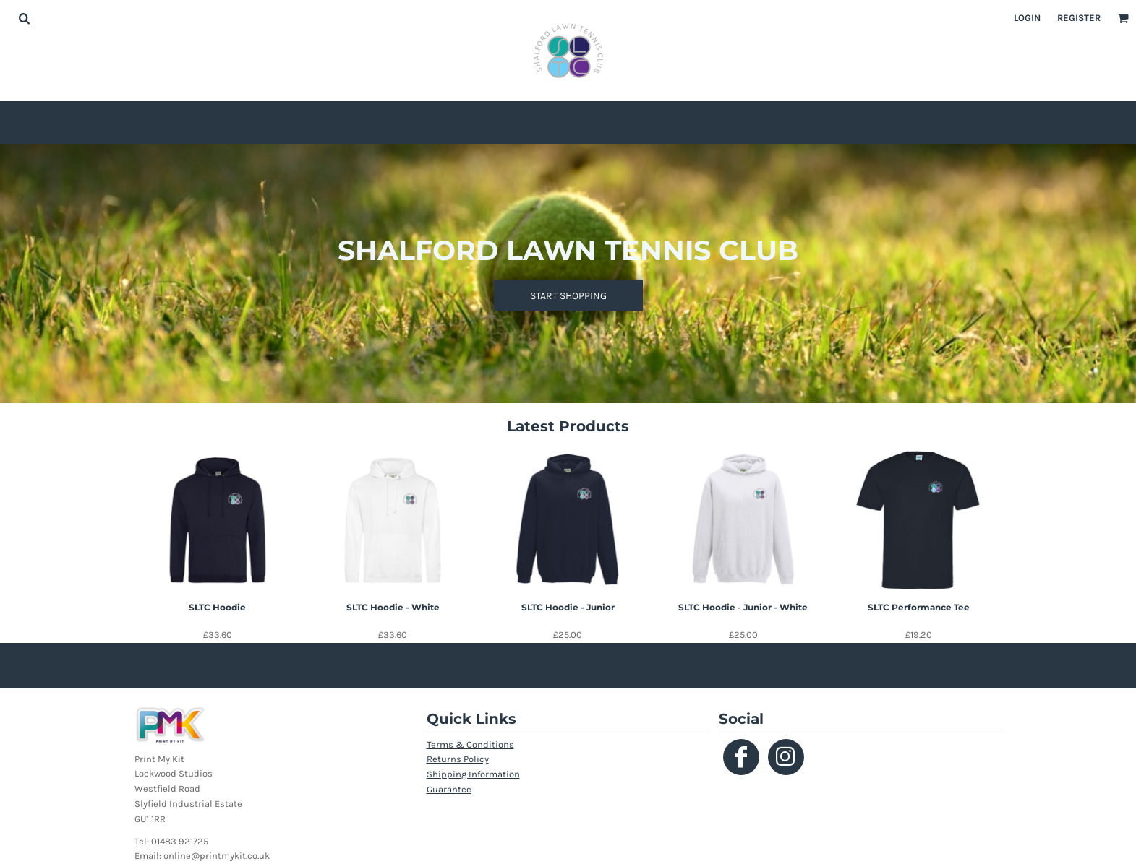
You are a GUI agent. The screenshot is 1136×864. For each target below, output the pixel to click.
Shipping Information (473, 774)
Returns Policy (458, 758)
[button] (24, 18)
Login (1027, 17)
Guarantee (449, 789)
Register (1079, 17)
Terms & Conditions (470, 744)
